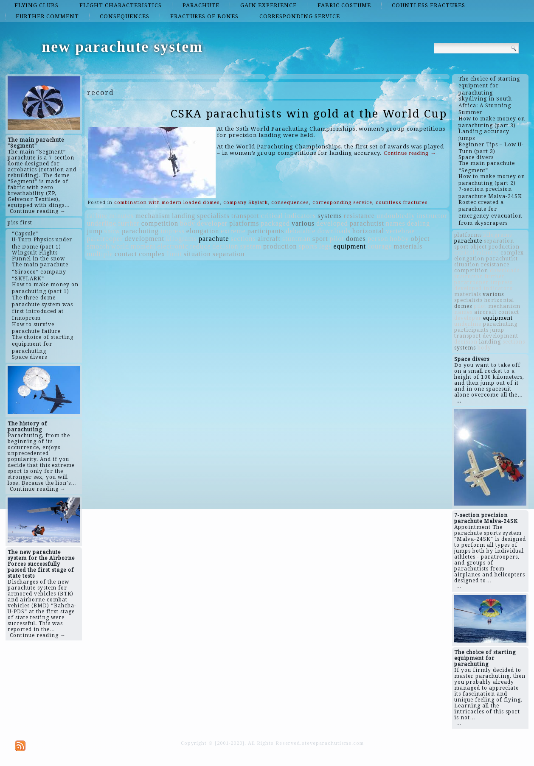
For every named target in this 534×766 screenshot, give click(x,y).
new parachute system (122, 46)
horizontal (368, 231)
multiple (100, 253)
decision (225, 246)
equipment (349, 246)
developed (332, 223)
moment (143, 246)
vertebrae (400, 231)
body (187, 223)
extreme (233, 231)
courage (380, 246)
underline (101, 223)
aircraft (269, 238)
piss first (20, 223)
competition (159, 223)
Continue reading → (38, 211)
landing (183, 215)
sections (243, 238)
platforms (244, 223)
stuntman (296, 238)
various (303, 223)
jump (95, 231)
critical (272, 215)
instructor (432, 215)
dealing (418, 223)
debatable (300, 231)
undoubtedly (396, 215)
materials (408, 246)
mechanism (152, 215)
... (458, 401)
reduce (200, 246)
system (250, 246)
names (395, 223)
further (129, 223)
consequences (124, 16)
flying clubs (36, 5)
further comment (47, 16)
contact (126, 253)
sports (307, 246)
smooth (98, 246)
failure (97, 215)
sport (320, 238)
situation (197, 253)
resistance (359, 215)
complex (152, 253)
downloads (334, 231)
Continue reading (410, 153)
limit (174, 253)
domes (356, 238)
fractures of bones (204, 16)
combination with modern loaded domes (167, 202)
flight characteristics (120, 5)
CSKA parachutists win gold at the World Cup (309, 113)
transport (245, 215)
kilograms (181, 238)
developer (212, 223)
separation (229, 253)
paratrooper (105, 238)
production (280, 246)
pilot (337, 238)
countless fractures (428, 5)
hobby (399, 238)
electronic (172, 246)
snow (112, 231)
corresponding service (299, 16)
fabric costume (344, 5)
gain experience (268, 5)
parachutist (367, 223)
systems (330, 215)
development (144, 238)
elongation (202, 231)
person (378, 238)
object (420, 238)
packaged (275, 223)
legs (325, 246)
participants (265, 231)
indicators (300, 215)
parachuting (140, 231)
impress (172, 231)
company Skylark (245, 202)
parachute (201, 5)
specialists (213, 215)
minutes (121, 215)
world (120, 246)
